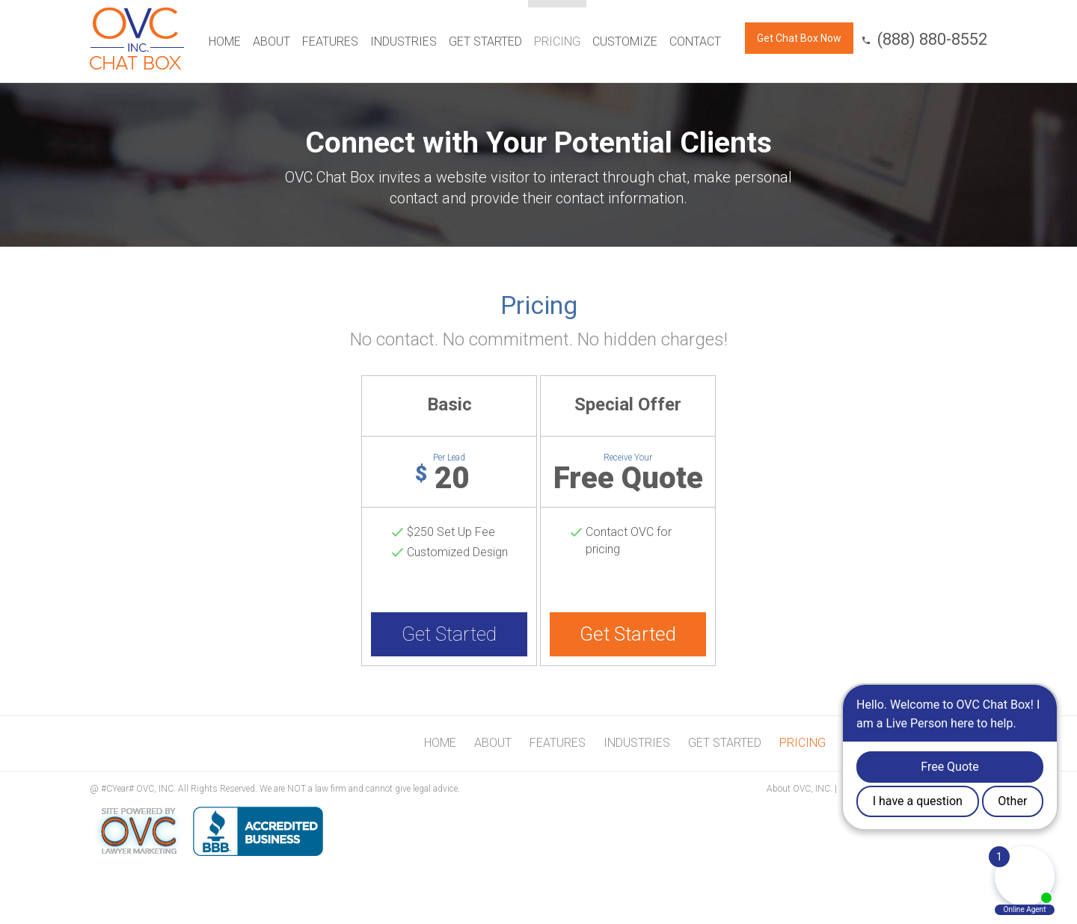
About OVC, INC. (799, 788)
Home (225, 41)
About (271, 41)
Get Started (485, 41)
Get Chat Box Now (799, 38)
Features (330, 41)
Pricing (557, 41)
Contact (695, 41)
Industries (403, 41)
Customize (624, 41)
